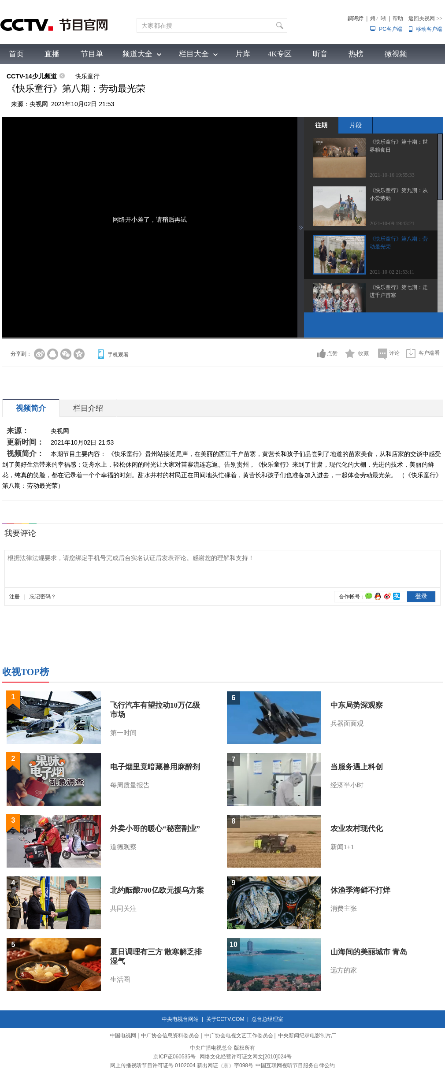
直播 (51, 54)
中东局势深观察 (356, 705)
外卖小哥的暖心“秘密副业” (155, 828)
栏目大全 (194, 54)
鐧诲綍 (355, 18)
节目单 (92, 54)
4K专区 (280, 54)
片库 (242, 54)
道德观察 (123, 846)
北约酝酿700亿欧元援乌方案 (157, 890)
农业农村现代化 (356, 828)
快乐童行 (87, 76)
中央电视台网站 (180, 1019)
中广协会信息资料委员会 (170, 1035)
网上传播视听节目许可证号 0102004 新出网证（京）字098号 (181, 1065)
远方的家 (343, 970)
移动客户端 (429, 29)
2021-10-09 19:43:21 (392, 223)
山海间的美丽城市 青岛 (368, 952)
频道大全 (137, 54)
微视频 (396, 54)
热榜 (356, 54)
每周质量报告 (130, 785)
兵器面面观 (346, 723)
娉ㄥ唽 (378, 18)
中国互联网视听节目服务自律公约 (295, 1065)
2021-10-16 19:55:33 (392, 175)
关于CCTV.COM (225, 1019)
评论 (394, 353)
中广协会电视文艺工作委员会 (238, 1035)
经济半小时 (346, 785)
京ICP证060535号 (174, 1057)
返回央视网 (425, 18)
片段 (355, 125)
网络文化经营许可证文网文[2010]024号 (246, 1057)
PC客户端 (390, 29)
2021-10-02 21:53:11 (392, 272)
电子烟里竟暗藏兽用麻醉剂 (155, 767)
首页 (16, 54)
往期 (321, 125)
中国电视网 (123, 1035)
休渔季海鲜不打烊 (360, 890)
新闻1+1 (342, 846)
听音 (320, 54)
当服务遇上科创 (356, 767)
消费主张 (343, 908)
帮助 (398, 18)
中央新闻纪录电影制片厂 (307, 1035)
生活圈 (120, 979)
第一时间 (123, 732)
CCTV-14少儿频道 (32, 76)
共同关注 (123, 908)
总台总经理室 (267, 1019)
